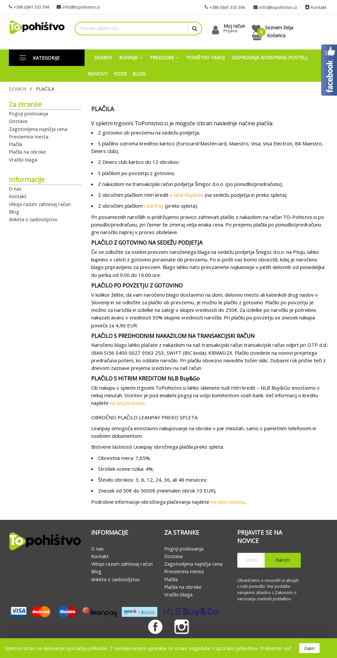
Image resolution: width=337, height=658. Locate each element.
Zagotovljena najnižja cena (38, 129)
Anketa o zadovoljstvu (33, 219)
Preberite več (275, 648)
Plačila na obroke (27, 152)
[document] (168, 648)
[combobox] (131, 28)
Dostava (18, 121)
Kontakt (17, 196)
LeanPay (154, 206)
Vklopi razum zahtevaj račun (39, 204)
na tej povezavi (127, 403)
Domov (18, 89)
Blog (14, 211)
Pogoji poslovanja (28, 113)
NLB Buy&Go (188, 195)
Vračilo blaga (23, 159)
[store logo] (37, 27)
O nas (15, 188)
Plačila (15, 144)
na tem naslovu (228, 501)
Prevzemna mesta (28, 136)
